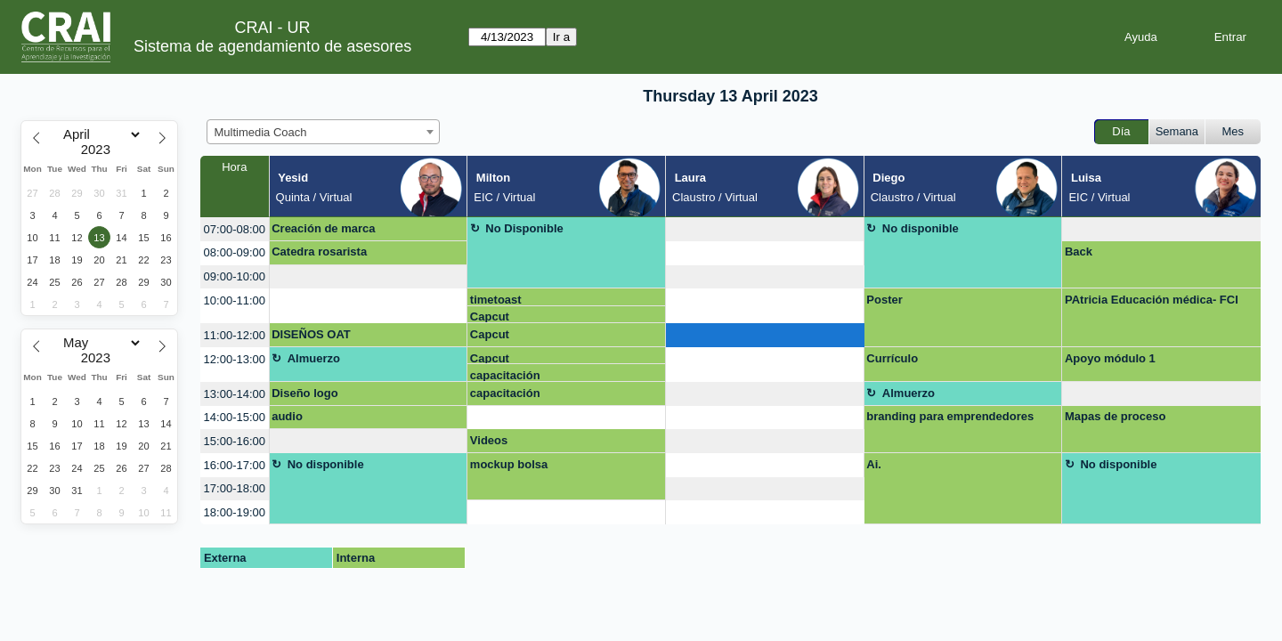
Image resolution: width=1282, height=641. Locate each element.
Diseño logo (304, 393)
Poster (884, 299)
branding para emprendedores (950, 416)
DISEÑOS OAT (311, 334)
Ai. (873, 464)
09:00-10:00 (234, 276)
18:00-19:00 (234, 512)
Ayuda (1140, 37)
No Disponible (524, 228)
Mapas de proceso (1115, 416)
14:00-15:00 (234, 417)
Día (1121, 131)
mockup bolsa (509, 464)
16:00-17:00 (234, 465)
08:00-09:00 (234, 252)
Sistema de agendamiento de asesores (272, 46)
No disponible (920, 228)
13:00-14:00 (234, 394)
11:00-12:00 (234, 335)
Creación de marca (323, 228)
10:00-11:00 (234, 300)
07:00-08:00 (234, 229)
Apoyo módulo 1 (1110, 358)
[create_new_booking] (765, 229)
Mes (1233, 131)
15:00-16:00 (234, 441)
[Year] (99, 149)
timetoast (496, 299)
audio (287, 416)
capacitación (505, 375)
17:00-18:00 (234, 488)
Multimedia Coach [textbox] (261, 132)
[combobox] (323, 131)
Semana (1177, 131)
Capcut (489, 316)
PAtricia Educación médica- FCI (1151, 299)
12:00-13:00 (234, 359)
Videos (488, 440)
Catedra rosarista (319, 251)
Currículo (892, 358)
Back (1078, 251)
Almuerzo (314, 358)
